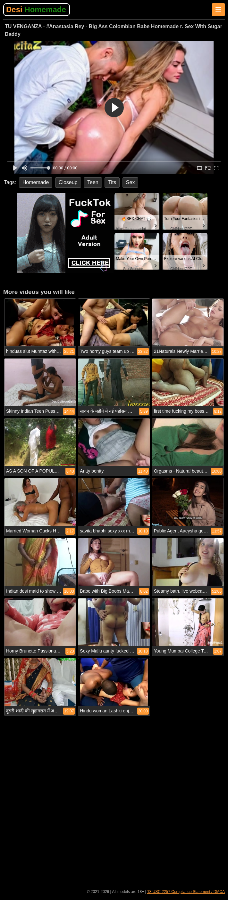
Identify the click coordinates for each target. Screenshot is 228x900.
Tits (112, 182)
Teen (92, 182)
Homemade (35, 182)
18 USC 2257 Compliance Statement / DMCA (186, 891)
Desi (36, 9)
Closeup (68, 182)
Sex (130, 182)
